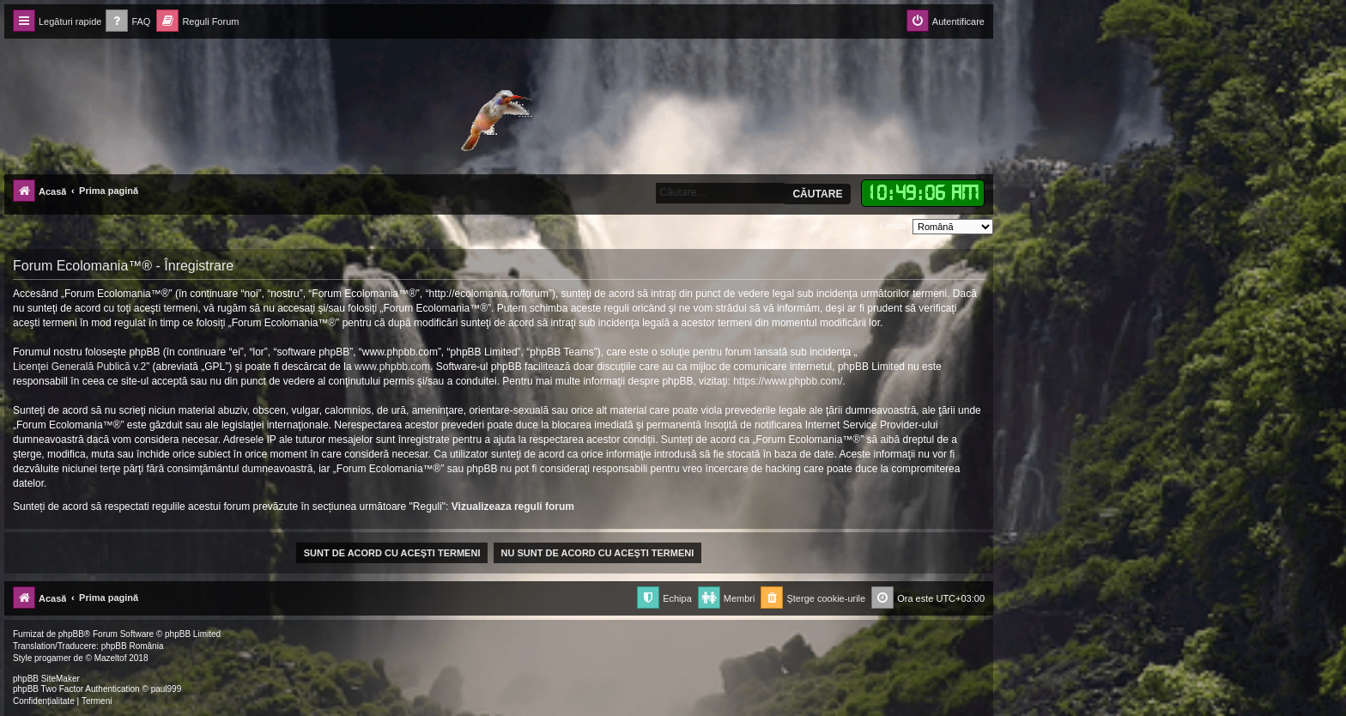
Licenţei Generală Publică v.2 (79, 367)
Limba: (894, 226)
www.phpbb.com (392, 367)
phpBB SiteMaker (46, 678)
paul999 (166, 689)
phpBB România (132, 646)
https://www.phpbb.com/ (787, 381)
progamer (52, 658)
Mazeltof (110, 658)
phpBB (71, 634)
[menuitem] (128, 21)
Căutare (817, 194)
